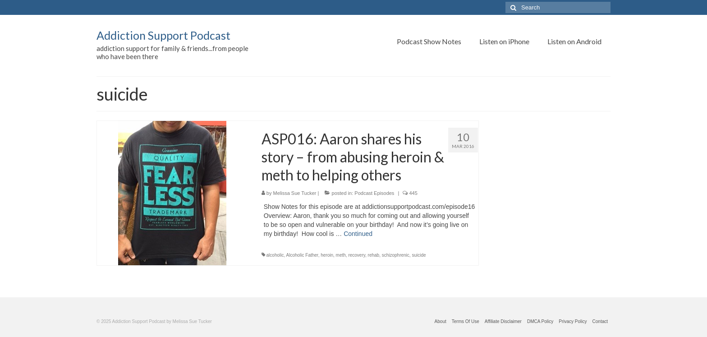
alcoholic (275, 255)
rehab (374, 255)
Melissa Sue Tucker (295, 193)
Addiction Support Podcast (163, 35)
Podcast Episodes (374, 193)
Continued (358, 233)
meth (341, 255)
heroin (327, 255)
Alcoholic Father (302, 255)
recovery (356, 255)
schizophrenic (395, 255)
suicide (419, 255)
